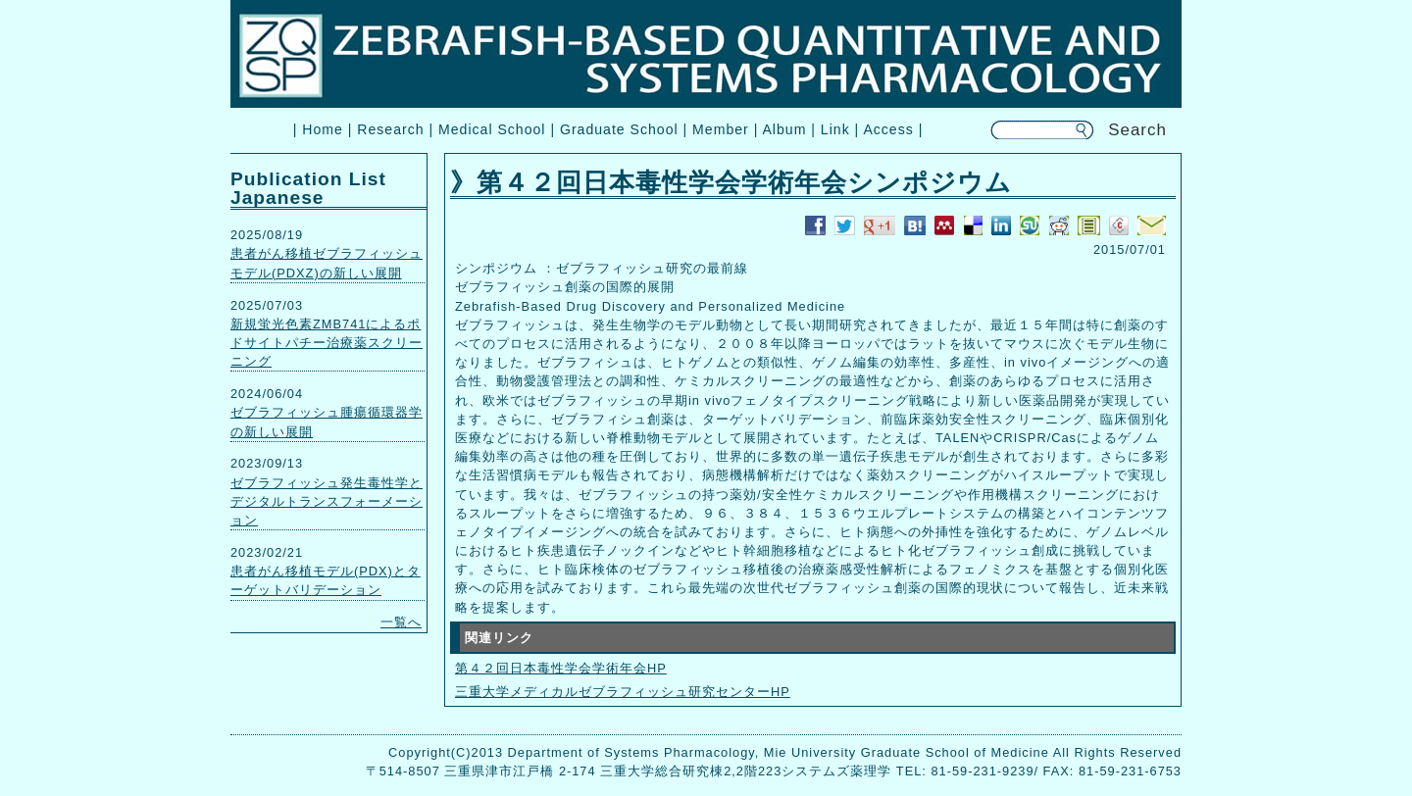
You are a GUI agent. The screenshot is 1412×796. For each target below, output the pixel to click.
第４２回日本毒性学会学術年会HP (561, 668)
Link (835, 129)
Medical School (491, 129)
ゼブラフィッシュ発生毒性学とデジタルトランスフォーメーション (326, 501)
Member (720, 129)
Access (888, 129)
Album (784, 129)
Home (322, 129)
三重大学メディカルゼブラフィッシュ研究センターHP (622, 691)
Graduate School (619, 129)
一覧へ (401, 622)
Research (390, 129)
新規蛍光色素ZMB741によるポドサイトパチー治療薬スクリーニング (326, 343)
